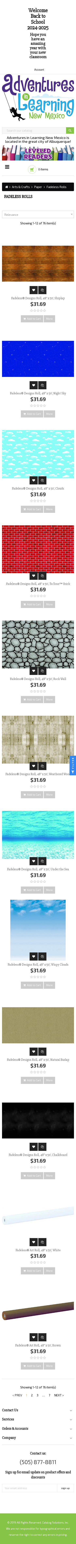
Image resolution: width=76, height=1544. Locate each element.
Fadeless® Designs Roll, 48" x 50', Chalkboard (38, 1155)
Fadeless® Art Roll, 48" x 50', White (38, 1250)
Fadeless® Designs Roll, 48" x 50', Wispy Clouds (38, 964)
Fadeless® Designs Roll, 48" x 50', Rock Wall (38, 679)
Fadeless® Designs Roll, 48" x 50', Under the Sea (38, 869)
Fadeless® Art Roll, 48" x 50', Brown (38, 1345)
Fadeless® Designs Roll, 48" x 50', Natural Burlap (38, 1060)
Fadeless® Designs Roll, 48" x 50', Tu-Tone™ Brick (38, 584)
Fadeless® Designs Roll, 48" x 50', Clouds (38, 488)
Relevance (39, 214)
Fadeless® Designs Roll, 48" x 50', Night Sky (38, 393)
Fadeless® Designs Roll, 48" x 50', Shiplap (38, 298)
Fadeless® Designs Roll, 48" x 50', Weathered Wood (38, 774)
